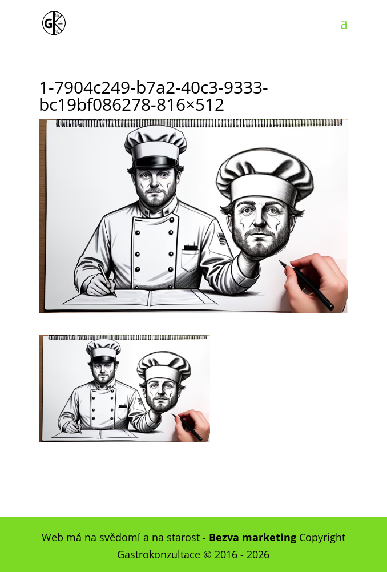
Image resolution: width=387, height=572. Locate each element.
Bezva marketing (252, 537)
